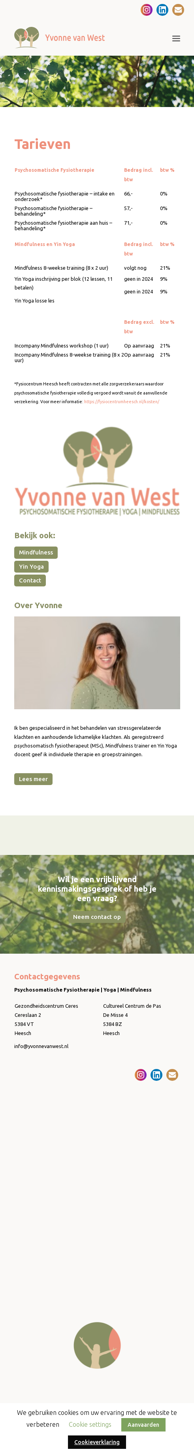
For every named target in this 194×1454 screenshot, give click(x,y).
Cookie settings (90, 1424)
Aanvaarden (143, 1425)
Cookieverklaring (97, 1442)
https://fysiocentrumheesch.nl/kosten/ (121, 401)
